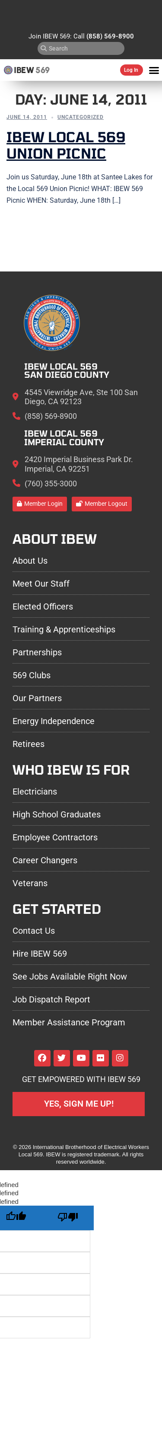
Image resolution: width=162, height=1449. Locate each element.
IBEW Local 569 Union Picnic (65, 144)
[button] (154, 70)
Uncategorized (80, 117)
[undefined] (68, 1218)
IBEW (24, 70)
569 (42, 70)
